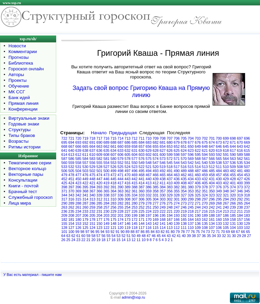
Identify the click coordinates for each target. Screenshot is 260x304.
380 (191, 187)
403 (219, 183)
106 (219, 228)
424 (71, 183)
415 (135, 183)
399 (247, 183)
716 (107, 138)
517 (177, 167)
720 (78, 138)
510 (226, 167)
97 (87, 232)
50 (134, 236)
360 (141, 191)
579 (120, 159)
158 (233, 219)
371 (64, 191)
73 (208, 232)
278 (149, 203)
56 (104, 236)
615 (247, 150)
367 (92, 191)
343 (71, 195)
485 (212, 171)
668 (64, 146)
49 (138, 236)
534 (247, 163)
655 (156, 146)
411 (163, 183)
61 (78, 236)
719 (85, 138)
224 (149, 211)
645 (226, 146)
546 (163, 163)
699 (226, 138)
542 (191, 163)
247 (177, 207)
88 (133, 232)
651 (184, 146)
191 (191, 215)
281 (128, 203)
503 (85, 171)
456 (226, 175)
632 (128, 150)
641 (64, 150)
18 (104, 240)
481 (240, 171)
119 (128, 228)
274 (177, 203)
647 (212, 146)
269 (212, 203)
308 (128, 199)
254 (128, 207)
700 (219, 138)
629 (149, 150)
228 (120, 211)
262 (71, 207)
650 (191, 146)
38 (194, 236)
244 (198, 207)
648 (205, 146)
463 (177, 175)
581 (107, 159)
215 (212, 211)
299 (191, 199)
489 (184, 171)
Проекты (17, 80)
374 (233, 187)
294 (226, 199)
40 (184, 236)
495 (141, 171)
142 (156, 223)
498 (120, 171)
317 (64, 199)
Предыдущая (123, 132)
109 (198, 228)
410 (170, 183)
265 (240, 203)
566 (212, 159)
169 (156, 219)
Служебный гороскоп (30, 197)
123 (99, 228)
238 (240, 207)
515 (191, 167)
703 (198, 138)
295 (219, 199)
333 (141, 195)
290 (64, 203)
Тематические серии (29, 162)
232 (92, 211)
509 (233, 167)
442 (135, 179)
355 (177, 191)
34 (214, 236)
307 (135, 199)
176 (107, 219)
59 (88, 236)
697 (240, 138)
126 (78, 228)
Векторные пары (25, 174)
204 (99, 215)
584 (85, 159)
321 (226, 195)
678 (184, 142)
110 (191, 228)
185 (233, 215)
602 (149, 155)
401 (233, 183)
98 (82, 232)
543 (184, 163)
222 (163, 211)
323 (212, 195)
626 (170, 150)
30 (234, 236)
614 (64, 155)
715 (113, 138)
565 (219, 159)
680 (170, 142)
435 (184, 179)
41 (179, 236)
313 (92, 199)
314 (85, 199)
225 (141, 211)
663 (99, 146)
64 (63, 236)
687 (120, 142)
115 (156, 228)
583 (92, 159)
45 (159, 236)
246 (184, 207)
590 (233, 155)
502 (92, 171)
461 (191, 175)
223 (156, 211)
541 (198, 163)
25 (68, 240)
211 (240, 211)
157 (240, 219)
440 (149, 179)
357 (163, 191)
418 (113, 183)
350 (212, 191)
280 (135, 203)
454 (240, 175)
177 (99, 219)
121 (113, 228)
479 (64, 175)
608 (107, 155)
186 (226, 215)
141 (163, 223)
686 (128, 142)
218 (191, 211)
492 (163, 171)
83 (158, 232)
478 (71, 175)
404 (212, 183)
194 (170, 215)
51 (129, 236)
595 (198, 155)
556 (92, 163)
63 (68, 236)
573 (163, 159)
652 (177, 146)
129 (247, 223)
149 (107, 223)
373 (240, 187)
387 (141, 187)
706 (177, 138)
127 (71, 228)
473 (107, 175)
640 (71, 150)
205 (92, 215)
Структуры (19, 129)
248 (170, 207)
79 (178, 232)
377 (212, 187)
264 (247, 203)
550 (135, 163)
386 (149, 187)
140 (170, 223)
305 (149, 199)
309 (120, 199)
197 (149, 215)
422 (85, 183)
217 (198, 211)
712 (135, 138)
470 (128, 175)
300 (184, 199)
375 (226, 187)
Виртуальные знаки (28, 118)
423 (78, 183)
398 (64, 187)
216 (205, 211)
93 (107, 232)
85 (148, 232)
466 (156, 175)
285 (99, 203)
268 (219, 203)
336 (120, 195)
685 (135, 142)
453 (247, 175)
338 (107, 195)
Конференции (23, 109)
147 (120, 223)
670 (240, 142)
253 (135, 207)
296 (212, 199)
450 (78, 179)
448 (92, 179)
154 (71, 223)
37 (199, 236)
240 (226, 207)
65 (248, 232)
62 (73, 236)
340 (92, 195)
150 (99, 223)
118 (135, 228)
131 (233, 223)
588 (247, 155)
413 (149, 183)
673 (219, 142)
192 (184, 215)
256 (113, 207)
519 (163, 167)
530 (85, 167)
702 (205, 138)
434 (191, 179)
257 (107, 207)
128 (64, 228)
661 (113, 146)
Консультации (22, 180)
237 (247, 207)
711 (141, 138)
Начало (98, 132)
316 (71, 199)
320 (233, 195)
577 (135, 159)
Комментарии (22, 51)
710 (149, 138)
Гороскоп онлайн (26, 68)
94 (103, 232)
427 (240, 179)
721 (71, 138)
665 (85, 146)
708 (163, 138)
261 (78, 207)
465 (163, 175)
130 (240, 223)
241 (219, 207)
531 (78, 167)
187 (219, 215)
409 (177, 183)
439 (156, 179)
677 (191, 142)
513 (205, 167)
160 (219, 219)
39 (189, 236)
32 (224, 236)
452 (64, 179)
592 (219, 155)
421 (92, 183)
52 (124, 236)
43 (169, 236)
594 (205, 155)
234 (78, 211)
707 (170, 138)
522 (141, 167)
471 (120, 175)
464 (170, 175)
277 (156, 203)
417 (120, 183)
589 (240, 155)
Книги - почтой (23, 185)
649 (198, 146)
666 (78, 146)
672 (226, 142)
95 (97, 232)
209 (64, 215)
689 (107, 142)
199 (135, 215)
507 (247, 167)
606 (120, 155)
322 (219, 195)
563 (233, 159)
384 (163, 187)
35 (209, 236)
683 (149, 142)
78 (183, 232)
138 (184, 223)
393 (99, 187)
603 (141, 155)
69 (228, 232)
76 (193, 232)
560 (64, 163)
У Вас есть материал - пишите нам (32, 275)
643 (240, 146)
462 (184, 175)
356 (170, 191)
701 (212, 138)
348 (226, 191)
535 (240, 163)
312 (99, 199)
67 (238, 232)
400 (240, 183)
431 (212, 179)
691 (92, 142)
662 (107, 146)
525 (120, 167)
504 (78, 171)
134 (212, 223)
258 (99, 207)
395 (85, 187)
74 (203, 232)
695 (64, 142)
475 (92, 175)
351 (205, 191)
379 (198, 187)
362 (128, 191)
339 (99, 195)
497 (128, 171)
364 (113, 191)
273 (184, 203)
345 (247, 191)
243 (205, 207)
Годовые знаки (23, 123)
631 (135, 150)
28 (244, 236)
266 (233, 203)
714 (120, 138)
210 (247, 211)
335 (128, 195)
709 (156, 138)
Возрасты (18, 141)
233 (85, 211)
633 (120, 150)
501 (99, 171)
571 (177, 159)
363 (120, 191)
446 (107, 179)
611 (85, 155)
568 (198, 159)
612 (78, 155)
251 (149, 207)
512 (212, 167)
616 (240, 150)
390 (120, 187)
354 (184, 191)
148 (113, 223)
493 (156, 171)
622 (198, 150)
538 (219, 163)
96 (92, 232)
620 (212, 150)
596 (191, 155)
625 (177, 150)
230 (107, 211)
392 (107, 187)
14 (124, 240)
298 (198, 199)
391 (113, 187)
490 (177, 171)
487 (198, 171)
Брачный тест (22, 191)
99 (77, 232)
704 (191, 138)
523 (135, 167)
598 (177, 155)
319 (240, 195)
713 (128, 138)
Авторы (16, 74)
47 (149, 236)
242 (212, 207)
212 (233, 211)
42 (174, 236)
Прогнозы (18, 57)
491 (170, 171)
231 (99, 211)
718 (92, 138)
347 (233, 191)
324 (205, 195)
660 (120, 146)
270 (205, 203)
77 (188, 232)
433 (198, 179)
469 (135, 175)
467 (149, 175)
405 (205, 183)
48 (144, 236)
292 (240, 199)
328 (177, 195)
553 (113, 163)
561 (247, 159)
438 (163, 179)
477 (78, 175)
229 (113, 211)
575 (149, 159)
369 (78, 191)
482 (233, 171)
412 (156, 183)
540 (205, 163)
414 (141, 183)
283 (113, 203)
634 (113, 150)
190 (198, 215)
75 (198, 232)
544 (177, 163)
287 (85, 203)
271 (198, 203)
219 (184, 211)
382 (177, 187)
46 (154, 236)
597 (184, 155)
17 (108, 240)
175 (113, 219)
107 (212, 228)
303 (163, 199)
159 (226, 219)
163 (198, 219)
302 (170, 199)
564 (226, 159)
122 (107, 228)
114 (163, 228)
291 (247, 199)
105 (226, 228)
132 (226, 223)
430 (219, 179)
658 (135, 146)
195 (163, 215)
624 (184, 150)
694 (71, 142)
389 (128, 187)
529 (92, 167)
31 (229, 236)
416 (128, 183)
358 (156, 191)
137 (191, 223)
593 (212, 155)
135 (205, 223)
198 (141, 215)
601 (156, 155)
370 (71, 191)
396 (78, 187)
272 (191, 203)
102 (247, 228)
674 (212, 142)
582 (99, 159)
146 (128, 223)
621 (205, 150)
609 (99, 155)
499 (113, 171)
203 (107, 215)
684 (141, 142)
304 (156, 199)
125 (85, 228)
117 (141, 228)
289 (71, 203)
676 (198, 142)
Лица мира (19, 203)
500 (107, 171)
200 (128, 215)
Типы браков (21, 135)
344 (64, 195)
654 (163, 146)
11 (138, 240)
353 (191, 191)
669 (247, 142)
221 (170, 211)
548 (149, 163)
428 (233, 179)
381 (184, 187)
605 (128, 155)
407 (191, 183)
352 (198, 191)
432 (205, 179)
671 (233, 142)
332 (149, 195)
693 (78, 142)
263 (64, 207)
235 (71, 211)
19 (98, 240)
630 (141, 150)
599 (170, 155)
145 (135, 223)
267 (226, 203)
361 (135, 191)
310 (113, 199)
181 (71, 219)
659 (128, 146)
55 (108, 236)
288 (78, 203)
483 (226, 171)
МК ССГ (16, 91)
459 (205, 175)
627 (163, 150)
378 (205, 187)
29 (239, 236)
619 (219, 150)
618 (226, 150)
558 (78, 163)
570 (184, 159)
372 (247, 187)
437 (170, 179)
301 (177, 199)
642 (247, 146)
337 (113, 195)
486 (205, 171)
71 (218, 232)
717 (99, 138)
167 (170, 219)
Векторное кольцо (27, 168)
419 (107, 183)
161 (212, 219)
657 (141, 146)
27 (249, 236)
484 (219, 171)
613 (71, 155)
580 (113, 159)
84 (153, 232)
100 (71, 232)
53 (118, 236)
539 (212, 163)
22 (83, 240)
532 (71, 167)
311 (107, 199)
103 (240, 228)
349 (219, 191)
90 (123, 232)
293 (233, 199)
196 (156, 215)
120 (120, 228)
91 (117, 232)
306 (141, 199)
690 (99, 142)
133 (219, 223)
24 (73, 240)
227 (128, 211)
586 (71, 159)
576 (141, 159)
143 (149, 223)
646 (219, 146)
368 (85, 191)
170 (149, 219)
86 (142, 232)
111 (184, 228)
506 (64, 171)
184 (240, 215)
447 (99, 179)
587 (64, 159)
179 (85, 219)
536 (233, 163)
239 (233, 207)
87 (137, 232)
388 (135, 187)
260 (85, 207)
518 (170, 167)
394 (92, 187)
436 (177, 179)
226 (135, 211)
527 (107, 167)
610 (92, 155)
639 (78, 150)
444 (120, 179)
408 (184, 183)
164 (191, 219)
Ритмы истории (24, 146)
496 (135, 171)
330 (163, 195)
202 (113, 215)
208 (71, 215)
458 (212, 175)
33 (219, 236)
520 (156, 167)
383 (170, 187)
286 (92, 203)
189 (205, 215)
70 (223, 232)
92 (112, 232)
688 (113, 142)
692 (85, 142)
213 (226, 211)
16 (113, 240)
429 (226, 179)
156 (247, 219)
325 (198, 195)
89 (128, 232)
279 (141, 203)
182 (64, 219)
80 (173, 232)
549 (141, 163)
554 (107, 163)
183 (247, 215)
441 (141, 179)
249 (163, 207)
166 (177, 219)
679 (177, 142)
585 (78, 159)
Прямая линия (23, 103)
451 (71, 179)
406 (198, 183)
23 (78, 240)
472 (113, 175)
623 (191, 150)
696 (247, 138)
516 (184, 167)
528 (99, 167)
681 (163, 142)
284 (107, 203)
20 (93, 240)
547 (156, 163)
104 (233, 228)
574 (156, 159)
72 (213, 232)
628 (156, 150)
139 (177, 223)
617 (233, 150)
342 (78, 195)
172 (135, 219)
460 (198, 175)
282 (120, 203)
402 (226, 183)
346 (240, 191)
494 (149, 171)
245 (191, 207)
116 (149, 228)
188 (212, 215)
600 (163, 155)
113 (170, 228)
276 (163, 203)
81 (168, 232)
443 (128, 179)
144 (141, 223)
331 (156, 195)
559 (71, 163)
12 (134, 240)
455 (233, 175)
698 (233, 138)
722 (64, 138)
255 (120, 207)
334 (135, 195)
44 (164, 236)
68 (233, 232)
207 (78, 215)
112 (177, 228)
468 (141, 175)
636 (99, 150)
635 (107, 150)
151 (92, 223)
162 (205, 219)
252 (141, 207)
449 (85, 179)
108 (205, 228)
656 (149, 146)
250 (156, 207)
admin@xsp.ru (133, 297)
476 (85, 175)
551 (128, 163)
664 (92, 146)
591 (226, 155)
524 (128, 167)
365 (107, 191)
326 (191, 195)
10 (144, 240)
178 (92, 219)
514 (198, 167)
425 (64, 183)
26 (63, 240)
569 (191, 159)
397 (71, 187)
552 (120, 163)
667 (71, 146)
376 (219, 187)
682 (156, 142)
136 (198, 223)
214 (219, 211)
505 (71, 171)
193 (177, 215)
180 (78, 219)
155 (64, 223)
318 (247, 195)
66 (243, 232)
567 (205, 159)
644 (233, 146)
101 (64, 232)
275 (170, 203)
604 (135, 155)
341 (85, 195)
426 (247, 179)
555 (99, 163)
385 (156, 187)
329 (170, 195)
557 (85, 163)
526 (113, 167)
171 (141, 219)
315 (78, 199)
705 (184, 138)
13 (129, 240)
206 (85, 215)
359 (149, 191)
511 (219, 167)
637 (92, 150)
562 (240, 159)
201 (120, 215)
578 (128, 159)
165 (184, 219)
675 (205, 142)
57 (98, 236)
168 (163, 219)
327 (184, 195)
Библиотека (20, 63)
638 (85, 150)
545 (170, 163)
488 (191, 171)
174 (120, 219)
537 (226, 163)
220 (177, 211)
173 (128, 219)
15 (118, 240)
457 (219, 175)
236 (64, 211)
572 (170, 159)
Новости (17, 45)
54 (113, 236)
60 (83, 236)
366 (99, 191)
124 (92, 228)
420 (99, 183)
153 (78, 223)
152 (85, 223)
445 (113, 179)
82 (163, 232)
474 (99, 175)
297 (205, 199)
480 (247, 171)
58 (93, 236)
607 (113, 155)
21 (88, 240)
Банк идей (19, 97)
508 (240, 167)
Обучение (18, 86)
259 (92, 207)
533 (64, 167)
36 (204, 236)
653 (170, 146)
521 (149, 167)
